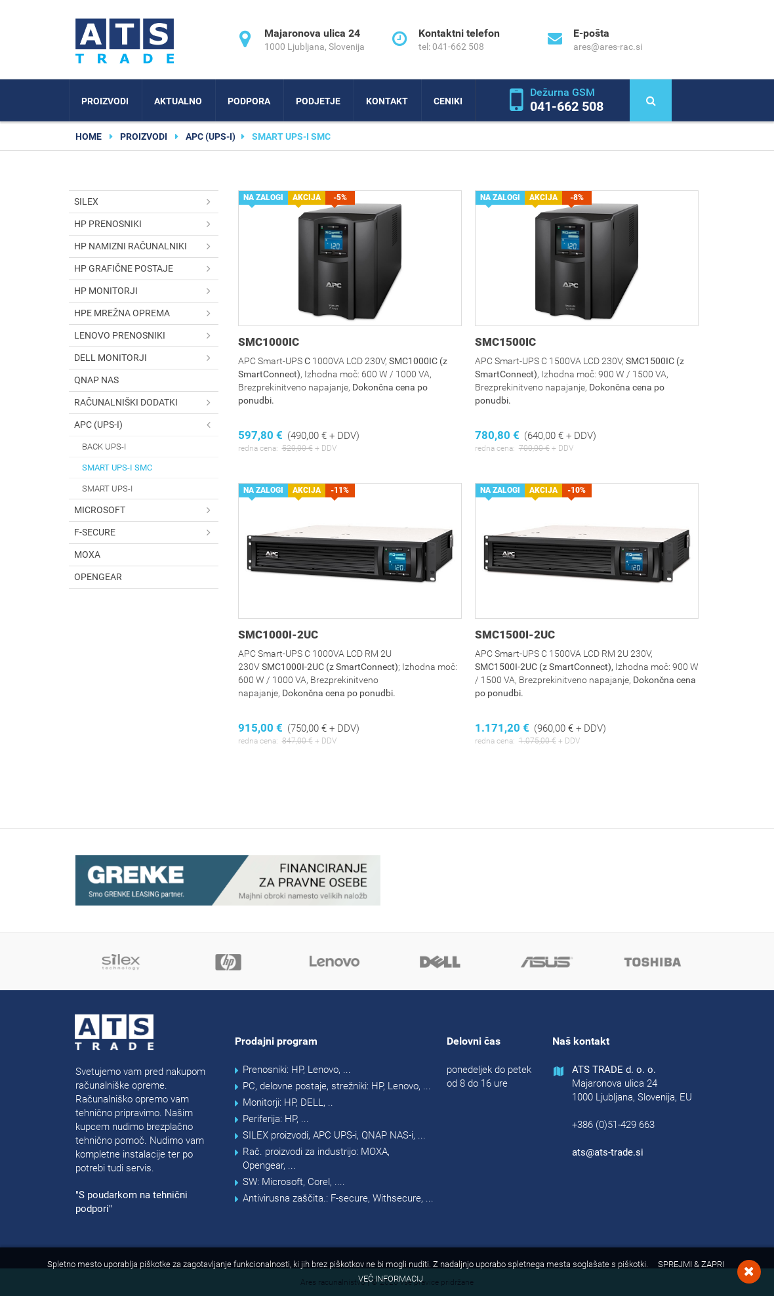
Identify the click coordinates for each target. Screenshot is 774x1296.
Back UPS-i (104, 446)
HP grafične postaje (146, 269)
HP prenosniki (146, 224)
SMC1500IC (505, 341)
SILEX (146, 202)
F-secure (146, 532)
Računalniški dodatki (146, 402)
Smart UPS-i (107, 488)
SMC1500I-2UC (515, 634)
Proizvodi (105, 101)
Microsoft (146, 510)
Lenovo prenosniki (146, 335)
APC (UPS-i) (210, 136)
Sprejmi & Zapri (691, 1264)
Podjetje (318, 101)
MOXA (87, 554)
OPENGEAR (98, 577)
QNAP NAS (96, 380)
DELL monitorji (146, 358)
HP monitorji (146, 291)
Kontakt (387, 101)
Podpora (249, 101)
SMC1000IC (268, 341)
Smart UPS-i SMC (117, 467)
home (88, 136)
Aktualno (178, 101)
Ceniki (448, 101)
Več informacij (390, 1279)
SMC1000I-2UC (278, 634)
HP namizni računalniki (146, 246)
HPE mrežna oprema (146, 313)
